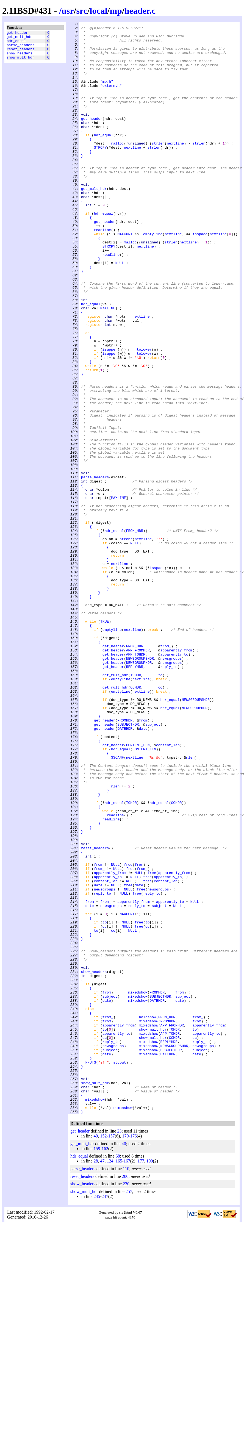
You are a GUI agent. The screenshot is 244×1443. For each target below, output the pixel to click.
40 (124, 1362)
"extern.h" (111, 98)
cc (160, 820)
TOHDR (135, 805)
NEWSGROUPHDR (139, 791)
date (143, 870)
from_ (165, 771)
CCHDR (135, 820)
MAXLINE (107, 365)
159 (96, 1367)
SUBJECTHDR (128, 865)
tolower (144, 415)
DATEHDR (124, 870)
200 (125, 1394)
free (128, 1033)
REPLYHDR (134, 795)
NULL (119, 311)
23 (119, 1349)
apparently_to (174, 781)
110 (126, 1387)
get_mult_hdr (19, 38)
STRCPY (100, 172)
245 (96, 1415)
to (160, 805)
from (143, 860)
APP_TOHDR (135, 781)
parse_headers (20, 48)
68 (117, 1374)
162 (105, 1367)
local (98, 11)
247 (105, 1415)
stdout (119, 1270)
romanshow (122, 1325)
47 (102, 1379)
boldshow (147, 1216)
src (81, 11)
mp (116, 11)
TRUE (104, 741)
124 (110, 1379)
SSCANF (117, 904)
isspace (200, 276)
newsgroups (171, 786)
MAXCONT (124, 276)
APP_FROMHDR (138, 776)
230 (126, 1402)
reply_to (168, 795)
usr (68, 11)
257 (129, 1410)
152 (103, 1354)
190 (149, 1379)
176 (133, 1354)
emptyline (152, 276)
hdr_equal (16, 43)
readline (102, 271)
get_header (17, 33)
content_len (168, 889)
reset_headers (20, 53)
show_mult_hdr (20, 62)
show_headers (19, 58)
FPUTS (90, 1270)
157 (111, 1354)
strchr (126, 642)
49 (95, 1354)
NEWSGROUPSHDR (140, 786)
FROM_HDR (134, 632)
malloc (117, 167)
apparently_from (176, 776)
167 (127, 1379)
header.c (140, 11)
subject (152, 865)
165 (118, 1379)
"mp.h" (106, 93)
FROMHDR (124, 860)
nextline (175, 167)
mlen (190, 904)
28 (95, 1379)
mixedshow (137, 1186)
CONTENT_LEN (138, 889)
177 (140, 1379)
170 (125, 1354)
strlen (158, 167)
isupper (110, 415)
